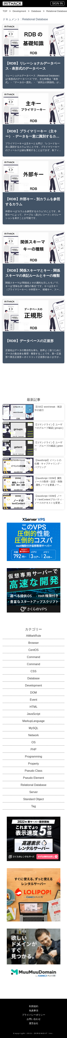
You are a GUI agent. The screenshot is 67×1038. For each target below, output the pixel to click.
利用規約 (33, 1006)
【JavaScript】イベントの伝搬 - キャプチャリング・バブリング (48, 463)
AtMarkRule (33, 635)
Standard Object (33, 799)
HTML (34, 706)
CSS (33, 671)
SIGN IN (57, 3)
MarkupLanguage (33, 720)
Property (33, 763)
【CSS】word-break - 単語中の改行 (48, 408)
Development (19, 11)
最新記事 (33, 399)
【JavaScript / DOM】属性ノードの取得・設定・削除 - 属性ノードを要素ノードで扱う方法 (48, 482)
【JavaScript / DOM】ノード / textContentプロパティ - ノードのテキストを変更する (48, 500)
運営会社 (33, 1023)
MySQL (33, 728)
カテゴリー (33, 629)
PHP (33, 749)
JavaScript (33, 713)
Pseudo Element (33, 777)
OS (33, 742)
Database (36, 11)
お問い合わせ (34, 1019)
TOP (5, 11)
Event (33, 699)
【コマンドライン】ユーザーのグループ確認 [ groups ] (48, 426)
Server (33, 792)
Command (33, 657)
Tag (33, 806)
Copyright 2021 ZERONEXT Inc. (33, 1033)
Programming (33, 756)
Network (33, 735)
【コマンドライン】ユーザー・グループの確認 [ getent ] (48, 446)
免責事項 (33, 1010)
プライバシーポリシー (33, 1014)
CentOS (33, 649)
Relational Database (56, 11)
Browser (33, 642)
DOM (33, 692)
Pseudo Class (33, 770)
